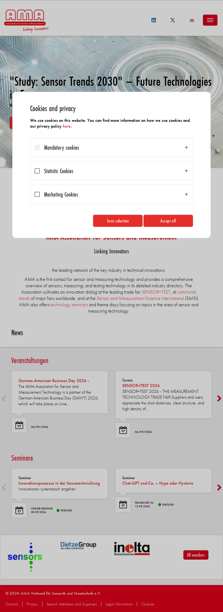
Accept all (168, 220)
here (67, 126)
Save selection (118, 220)
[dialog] (111, 165)
